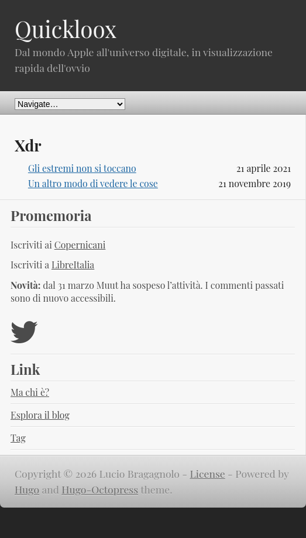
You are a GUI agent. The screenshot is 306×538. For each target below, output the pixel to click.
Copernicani (80, 245)
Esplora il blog (40, 415)
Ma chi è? (30, 392)
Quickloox (65, 28)
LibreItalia (72, 264)
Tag (18, 438)
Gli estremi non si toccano (82, 168)
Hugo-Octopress (99, 489)
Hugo (27, 489)
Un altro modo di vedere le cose (93, 183)
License (207, 473)
